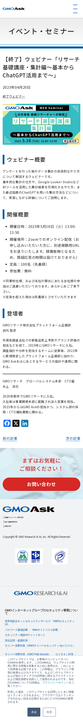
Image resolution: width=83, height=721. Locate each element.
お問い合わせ (41, 484)
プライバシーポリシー (55, 682)
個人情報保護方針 (20, 524)
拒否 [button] (49, 712)
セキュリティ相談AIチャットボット (25, 640)
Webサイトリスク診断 (45, 635)
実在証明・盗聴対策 (16, 646)
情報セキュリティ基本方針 (27, 518)
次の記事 (73, 438)
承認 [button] (34, 712)
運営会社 (13, 531)
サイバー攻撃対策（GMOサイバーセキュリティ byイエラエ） (40, 651)
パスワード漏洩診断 (16, 635)
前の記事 (10, 438)
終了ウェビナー (14, 96)
